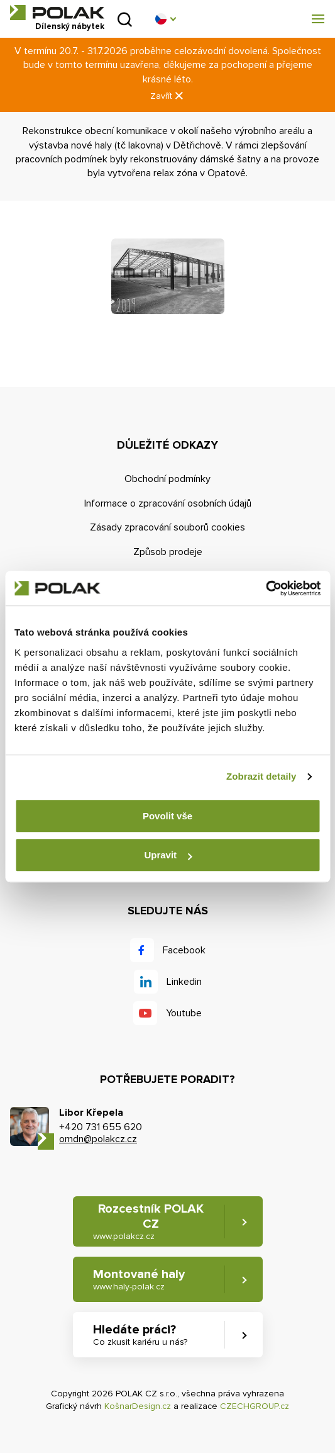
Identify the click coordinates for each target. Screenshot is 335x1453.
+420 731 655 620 (100, 1127)
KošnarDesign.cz (137, 1406)
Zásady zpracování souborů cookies (167, 527)
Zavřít (167, 96)
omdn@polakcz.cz (98, 1139)
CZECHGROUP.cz (254, 1406)
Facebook (184, 950)
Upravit (168, 855)
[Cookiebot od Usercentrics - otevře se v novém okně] (266, 588)
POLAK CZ (57, 12)
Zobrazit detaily (261, 776)
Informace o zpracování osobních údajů (167, 503)
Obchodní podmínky (167, 479)
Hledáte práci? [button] (140, 1335)
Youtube (184, 1013)
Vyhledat (125, 19)
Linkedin (184, 981)
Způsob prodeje (167, 552)
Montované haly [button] (139, 1280)
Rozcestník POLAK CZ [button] (148, 1221)
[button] (165, 19)
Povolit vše (167, 816)
